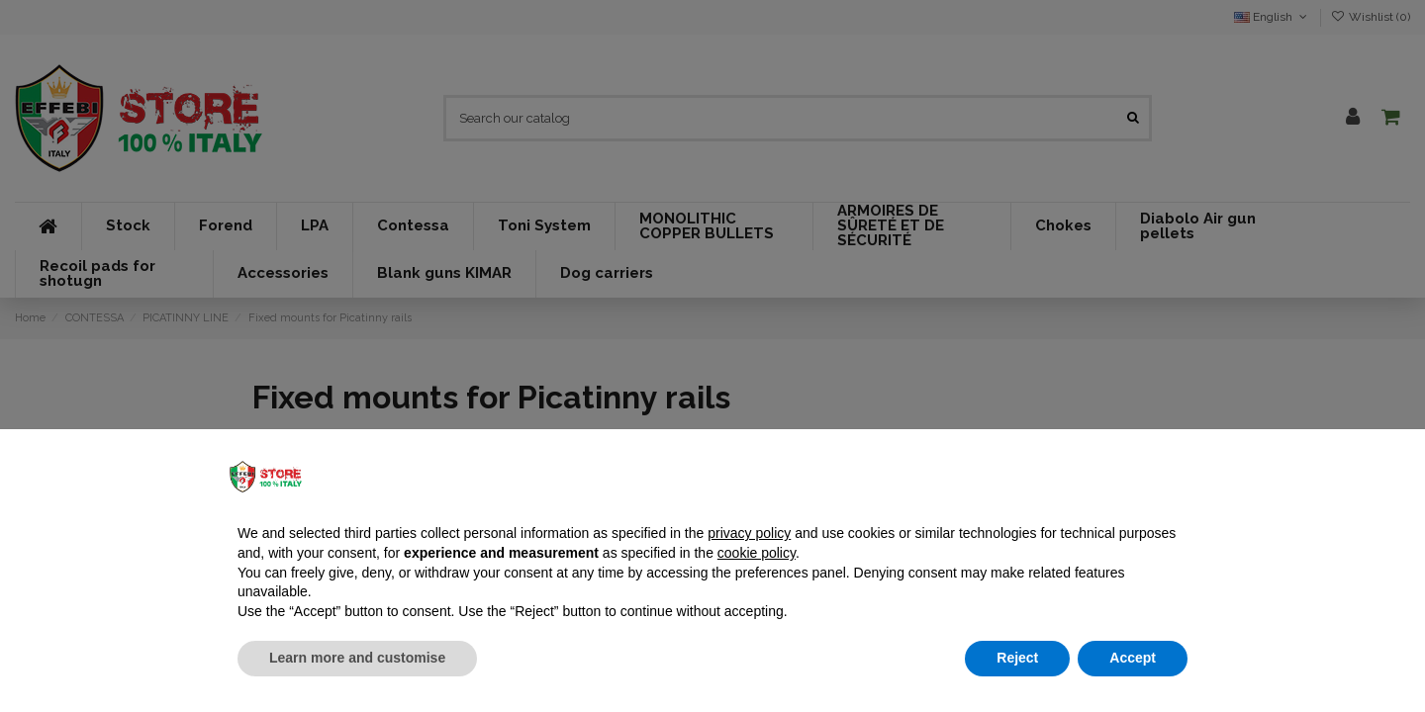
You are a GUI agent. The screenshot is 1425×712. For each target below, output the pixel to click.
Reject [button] (1017, 658)
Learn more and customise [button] (357, 658)
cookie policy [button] (756, 553)
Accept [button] (1132, 658)
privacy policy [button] (749, 533)
